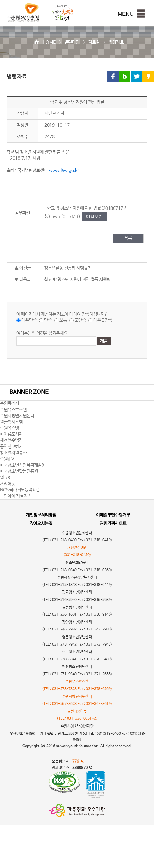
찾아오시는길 (41, 523)
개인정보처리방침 (41, 515)
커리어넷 (7, 483)
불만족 (80, 320)
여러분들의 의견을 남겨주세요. (42, 333)
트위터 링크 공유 (136, 76)
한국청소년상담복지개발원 (22, 465)
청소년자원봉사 (13, 453)
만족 (48, 320)
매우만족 (29, 320)
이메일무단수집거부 (113, 515)
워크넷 (5, 477)
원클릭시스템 (11, 422)
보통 (63, 320)
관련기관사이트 (113, 523)
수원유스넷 (9, 428)
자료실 (94, 42)
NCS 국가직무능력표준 (20, 489)
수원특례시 (9, 403)
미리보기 (94, 216)
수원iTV (7, 458)
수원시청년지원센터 (17, 415)
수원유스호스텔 (13, 409)
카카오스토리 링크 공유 (148, 76)
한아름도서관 (11, 434)
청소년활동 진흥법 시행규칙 (68, 267)
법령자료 (116, 42)
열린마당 (72, 42)
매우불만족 (102, 320)
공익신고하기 (11, 446)
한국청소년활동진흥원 (19, 471)
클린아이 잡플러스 (15, 496)
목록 (128, 238)
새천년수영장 (11, 440)
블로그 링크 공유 (124, 76)
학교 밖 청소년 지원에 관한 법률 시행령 (77, 279)
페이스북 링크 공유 (113, 76)
